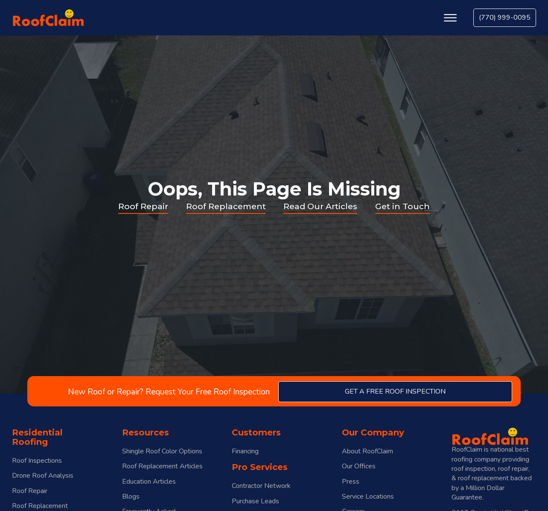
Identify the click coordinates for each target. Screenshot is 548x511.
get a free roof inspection (395, 391)
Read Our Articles (320, 206)
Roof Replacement (226, 206)
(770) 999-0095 (505, 17)
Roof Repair (143, 206)
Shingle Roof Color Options (162, 451)
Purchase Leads (255, 501)
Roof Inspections (37, 461)
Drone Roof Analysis (42, 476)
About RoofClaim (367, 451)
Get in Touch (402, 206)
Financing (245, 451)
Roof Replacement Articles (162, 466)
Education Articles (149, 482)
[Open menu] (450, 18)
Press (350, 482)
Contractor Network (261, 486)
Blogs (131, 497)
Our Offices (359, 466)
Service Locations (368, 497)
